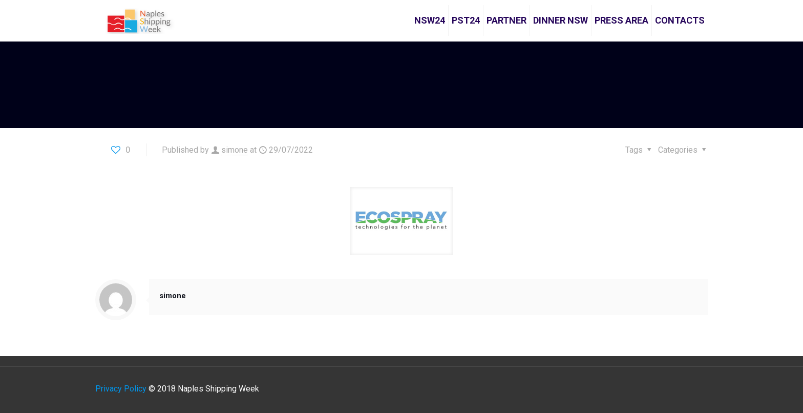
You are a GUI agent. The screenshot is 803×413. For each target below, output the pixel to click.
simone (234, 150)
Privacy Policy (120, 389)
